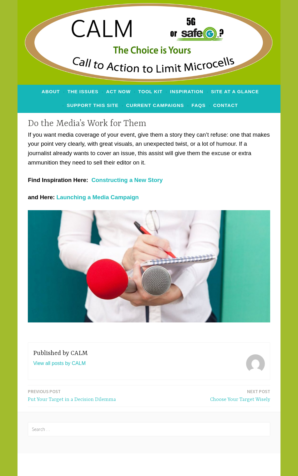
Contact (225, 105)
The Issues (83, 91)
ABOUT (51, 91)
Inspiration (187, 91)
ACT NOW (118, 91)
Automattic (230, 464)
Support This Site (93, 105)
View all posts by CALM (59, 363)
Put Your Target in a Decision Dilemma (72, 395)
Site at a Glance (235, 91)
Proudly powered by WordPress (100, 464)
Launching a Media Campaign (97, 197)
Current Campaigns (155, 105)
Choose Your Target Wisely (240, 395)
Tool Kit (150, 91)
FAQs (199, 105)
